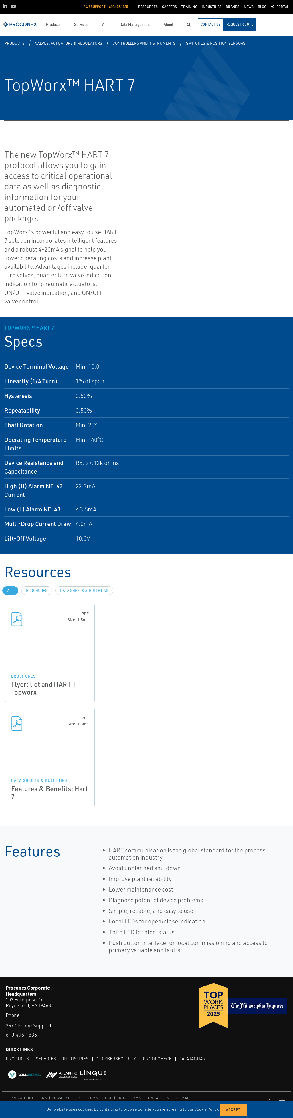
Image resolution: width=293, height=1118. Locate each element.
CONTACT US (157, 1098)
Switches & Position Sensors (216, 43)
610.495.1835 (21, 1034)
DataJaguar (192, 1059)
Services (46, 1059)
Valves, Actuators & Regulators (68, 43)
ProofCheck (157, 1059)
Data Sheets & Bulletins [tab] (84, 590)
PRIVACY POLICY (66, 1098)
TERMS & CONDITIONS (26, 1098)
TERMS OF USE (98, 1098)
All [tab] (10, 590)
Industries (75, 1059)
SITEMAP (181, 1098)
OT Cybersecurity (115, 1059)
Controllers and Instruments (143, 43)
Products (14, 43)
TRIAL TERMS (129, 1098)
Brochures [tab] (36, 590)
